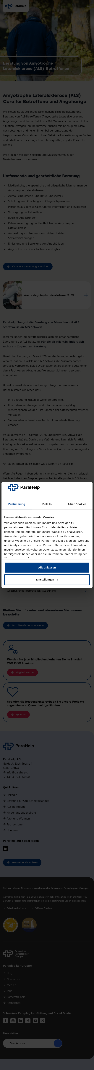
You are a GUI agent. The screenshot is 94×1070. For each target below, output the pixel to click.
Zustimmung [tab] (16, 504)
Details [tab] (47, 504)
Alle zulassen (47, 567)
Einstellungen (47, 579)
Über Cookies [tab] (77, 504)
